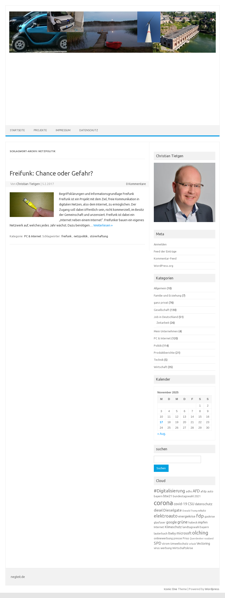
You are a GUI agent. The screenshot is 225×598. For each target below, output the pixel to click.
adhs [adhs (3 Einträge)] (189, 491)
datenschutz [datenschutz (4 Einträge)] (203, 504)
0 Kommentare (136, 184)
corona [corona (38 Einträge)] (163, 502)
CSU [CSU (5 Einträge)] (191, 504)
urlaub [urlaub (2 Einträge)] (192, 543)
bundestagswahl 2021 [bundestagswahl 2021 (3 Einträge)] (187, 496)
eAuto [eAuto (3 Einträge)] (202, 510)
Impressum (63, 130)
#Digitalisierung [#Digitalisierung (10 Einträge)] (169, 490)
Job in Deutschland (166, 316)
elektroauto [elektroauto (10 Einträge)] (166, 515)
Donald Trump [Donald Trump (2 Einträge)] (190, 510)
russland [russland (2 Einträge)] (209, 538)
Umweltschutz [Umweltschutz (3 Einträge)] (179, 543)
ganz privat (161, 302)
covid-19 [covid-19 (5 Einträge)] (180, 504)
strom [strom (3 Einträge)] (166, 543)
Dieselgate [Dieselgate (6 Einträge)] (172, 510)
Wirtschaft (160, 366)
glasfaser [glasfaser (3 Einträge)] (159, 522)
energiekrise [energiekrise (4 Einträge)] (186, 516)
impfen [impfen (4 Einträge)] (203, 522)
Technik (159, 359)
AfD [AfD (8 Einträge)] (196, 491)
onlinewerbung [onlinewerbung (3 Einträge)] (163, 538)
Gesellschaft (161, 309)
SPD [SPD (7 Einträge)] (157, 543)
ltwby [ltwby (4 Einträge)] (172, 533)
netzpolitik (81, 236)
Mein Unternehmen (166, 331)
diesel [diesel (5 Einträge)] (158, 510)
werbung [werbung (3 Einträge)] (166, 547)
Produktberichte (164, 352)
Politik (158, 345)
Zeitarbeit (162, 322)
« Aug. (161, 433)
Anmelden (160, 244)
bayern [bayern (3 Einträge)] (158, 496)
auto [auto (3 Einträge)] (210, 491)
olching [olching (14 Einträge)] (200, 532)
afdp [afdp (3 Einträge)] (204, 491)
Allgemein (160, 288)
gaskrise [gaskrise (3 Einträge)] (210, 516)
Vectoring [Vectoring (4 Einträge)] (203, 543)
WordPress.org (163, 265)
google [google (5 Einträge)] (171, 522)
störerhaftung (99, 236)
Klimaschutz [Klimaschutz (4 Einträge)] (173, 527)
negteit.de (18, 577)
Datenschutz (88, 130)
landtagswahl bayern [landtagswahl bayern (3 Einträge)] (195, 527)
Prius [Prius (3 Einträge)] (186, 538)
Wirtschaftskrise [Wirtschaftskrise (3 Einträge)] (182, 547)
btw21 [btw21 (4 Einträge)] (167, 496)
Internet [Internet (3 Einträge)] (159, 527)
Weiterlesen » (103, 225)
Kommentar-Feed (165, 258)
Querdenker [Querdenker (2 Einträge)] (197, 538)
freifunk (66, 236)
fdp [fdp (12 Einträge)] (200, 515)
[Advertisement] (112, 86)
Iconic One (170, 589)
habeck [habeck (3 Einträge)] (192, 522)
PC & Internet (32, 236)
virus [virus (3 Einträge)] (157, 547)
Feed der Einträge (165, 251)
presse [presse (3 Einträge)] (177, 538)
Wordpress (212, 589)
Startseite (17, 130)
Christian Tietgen (28, 184)
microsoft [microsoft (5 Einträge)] (184, 533)
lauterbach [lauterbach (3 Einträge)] (160, 533)
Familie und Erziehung (167, 295)
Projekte (40, 130)
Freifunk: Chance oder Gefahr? (51, 173)
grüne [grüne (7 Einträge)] (182, 522)
